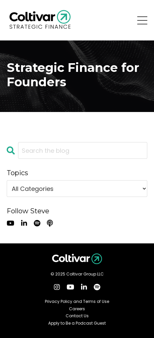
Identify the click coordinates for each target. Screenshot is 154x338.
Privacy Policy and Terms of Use (77, 301)
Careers (77, 309)
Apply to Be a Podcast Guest (77, 323)
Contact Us (77, 316)
